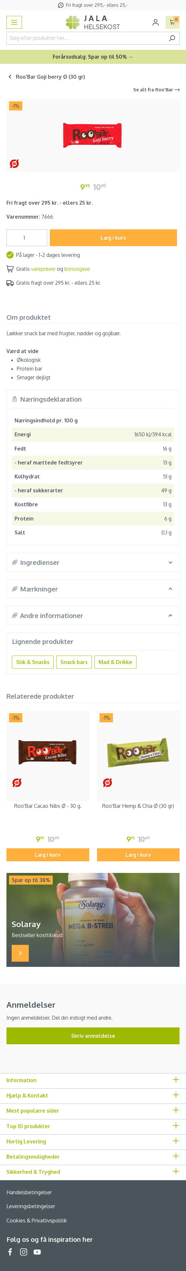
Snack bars (74, 662)
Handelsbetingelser (29, 1192)
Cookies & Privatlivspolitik (36, 1220)
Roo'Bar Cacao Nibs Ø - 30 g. (48, 806)
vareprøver (43, 269)
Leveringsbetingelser (30, 1206)
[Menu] (14, 22)
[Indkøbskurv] (173, 22)
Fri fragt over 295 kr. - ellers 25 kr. (49, 203)
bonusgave (77, 269)
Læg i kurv (113, 238)
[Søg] (172, 38)
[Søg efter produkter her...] (85, 38)
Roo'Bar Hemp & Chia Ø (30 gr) (138, 806)
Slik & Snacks (32, 662)
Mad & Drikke (115, 662)
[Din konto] (155, 22)
